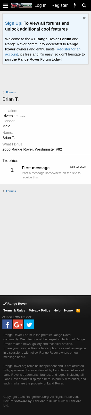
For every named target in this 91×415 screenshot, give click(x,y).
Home (68, 310)
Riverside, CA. (14, 116)
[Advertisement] (46, 78)
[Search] (84, 5)
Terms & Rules (14, 310)
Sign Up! (14, 23)
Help (57, 310)
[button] (5, 5)
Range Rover (15, 303)
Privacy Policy (39, 310)
